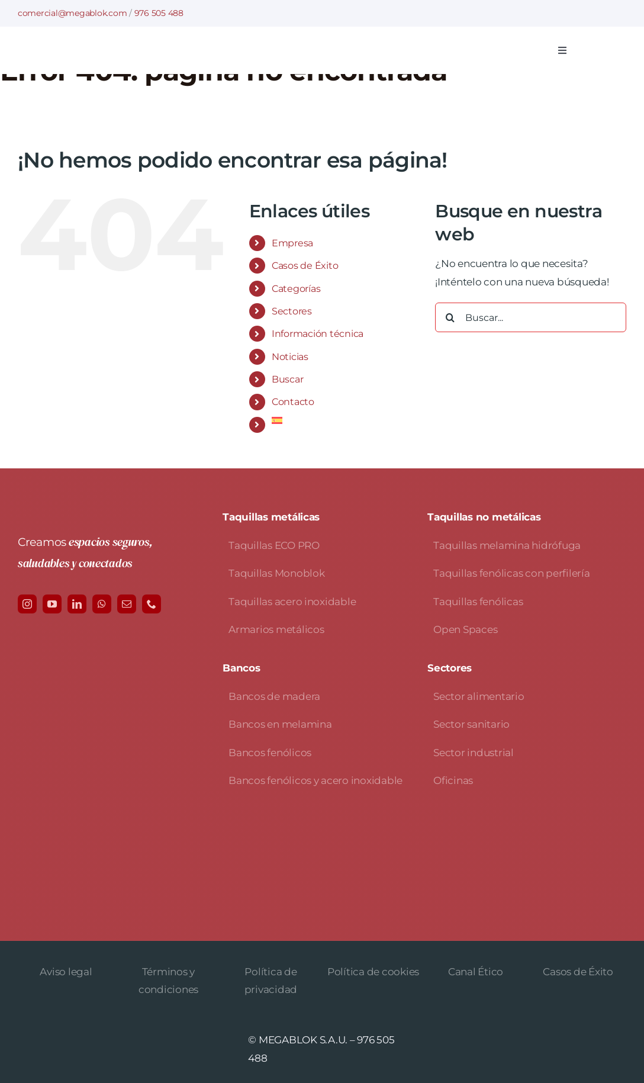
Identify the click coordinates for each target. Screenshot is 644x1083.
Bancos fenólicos (269, 753)
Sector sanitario (471, 724)
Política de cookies (373, 972)
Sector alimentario (478, 696)
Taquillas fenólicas (478, 602)
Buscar (287, 379)
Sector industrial (473, 753)
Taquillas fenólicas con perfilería (511, 573)
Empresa (292, 243)
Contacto (293, 401)
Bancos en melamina (279, 724)
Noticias (290, 356)
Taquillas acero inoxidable (292, 602)
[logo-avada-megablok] (139, 44)
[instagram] (27, 603)
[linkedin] (76, 603)
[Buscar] (450, 317)
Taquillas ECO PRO (274, 545)
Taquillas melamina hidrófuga (507, 545)
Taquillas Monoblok (276, 573)
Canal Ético (475, 972)
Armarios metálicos (276, 629)
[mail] (126, 603)
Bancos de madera (274, 696)
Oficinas (453, 780)
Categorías (296, 288)
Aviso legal (66, 972)
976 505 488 (158, 13)
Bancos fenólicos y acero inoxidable (315, 780)
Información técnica (317, 333)
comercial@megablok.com (72, 13)
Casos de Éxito (305, 265)
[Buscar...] (530, 317)
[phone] (151, 603)
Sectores (292, 311)
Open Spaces (465, 629)
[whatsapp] (101, 603)
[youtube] (52, 603)
